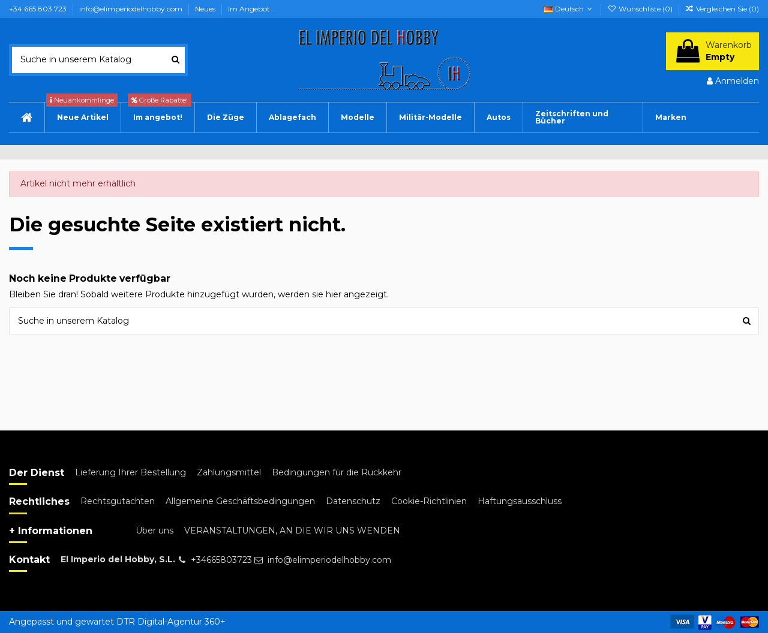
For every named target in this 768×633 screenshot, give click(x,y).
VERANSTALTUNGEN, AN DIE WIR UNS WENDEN (292, 530)
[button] (498, 117)
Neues (206, 8)
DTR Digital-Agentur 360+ (171, 621)
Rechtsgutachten (117, 501)
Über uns (154, 530)
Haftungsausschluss (520, 501)
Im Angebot (249, 8)
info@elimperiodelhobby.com (131, 8)
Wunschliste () (640, 8)
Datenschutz (353, 501)
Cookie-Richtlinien (429, 501)
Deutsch (569, 8)
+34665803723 (221, 559)
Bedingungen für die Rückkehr (336, 472)
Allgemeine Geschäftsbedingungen (240, 501)
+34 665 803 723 (38, 8)
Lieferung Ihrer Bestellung (130, 472)
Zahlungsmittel (229, 472)
